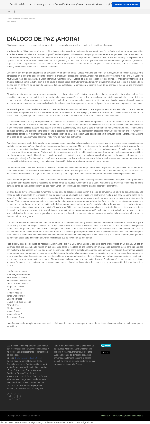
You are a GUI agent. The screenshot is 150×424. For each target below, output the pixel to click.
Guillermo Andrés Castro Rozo (28, 358)
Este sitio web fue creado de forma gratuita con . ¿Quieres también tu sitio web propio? (75, 4)
